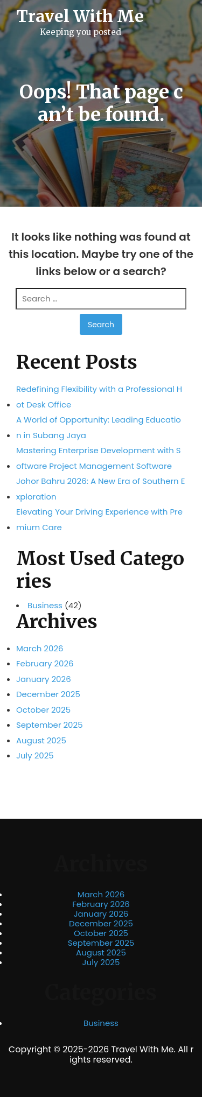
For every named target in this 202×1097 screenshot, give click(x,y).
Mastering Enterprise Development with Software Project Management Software (98, 458)
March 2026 (40, 648)
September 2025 (49, 724)
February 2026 (45, 663)
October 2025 (43, 709)
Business (44, 605)
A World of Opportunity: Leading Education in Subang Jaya (98, 427)
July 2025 (35, 755)
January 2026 (43, 679)
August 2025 (41, 740)
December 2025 (48, 694)
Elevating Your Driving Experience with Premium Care (99, 519)
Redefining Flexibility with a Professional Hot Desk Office (99, 396)
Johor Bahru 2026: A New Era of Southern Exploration (100, 488)
